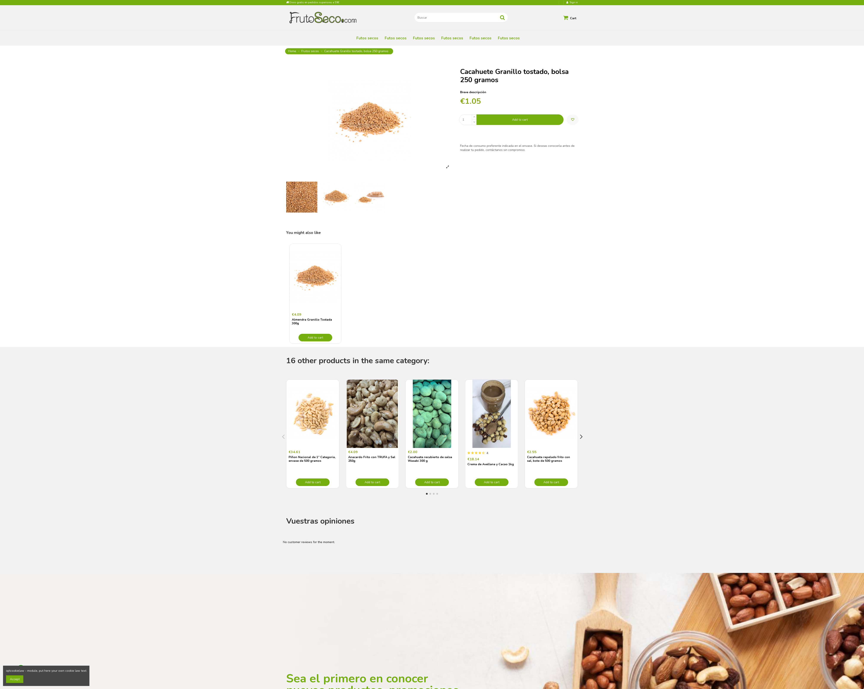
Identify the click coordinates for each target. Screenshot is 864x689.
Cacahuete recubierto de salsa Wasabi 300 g (430, 459)
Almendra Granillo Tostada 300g (312, 321)
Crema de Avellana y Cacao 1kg (490, 464)
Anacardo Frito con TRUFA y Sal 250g (371, 459)
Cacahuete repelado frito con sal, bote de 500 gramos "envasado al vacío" (548, 461)
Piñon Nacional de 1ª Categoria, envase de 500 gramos (312, 459)
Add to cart (520, 120)
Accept (15, 679)
